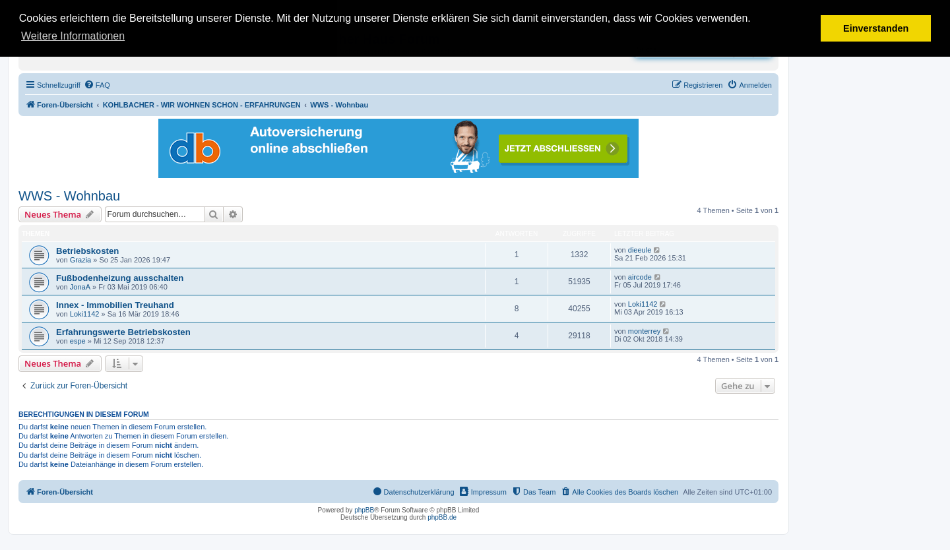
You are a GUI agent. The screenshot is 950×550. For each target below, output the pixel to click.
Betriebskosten (87, 251)
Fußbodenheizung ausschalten (119, 278)
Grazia (80, 260)
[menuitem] (97, 85)
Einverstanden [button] (875, 28)
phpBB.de (442, 517)
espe (78, 341)
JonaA (80, 287)
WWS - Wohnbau (69, 196)
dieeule (639, 250)
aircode (640, 277)
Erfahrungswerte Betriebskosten (123, 332)
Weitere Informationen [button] (73, 36)
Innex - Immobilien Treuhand (115, 305)
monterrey (644, 331)
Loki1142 (85, 314)
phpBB (364, 510)
